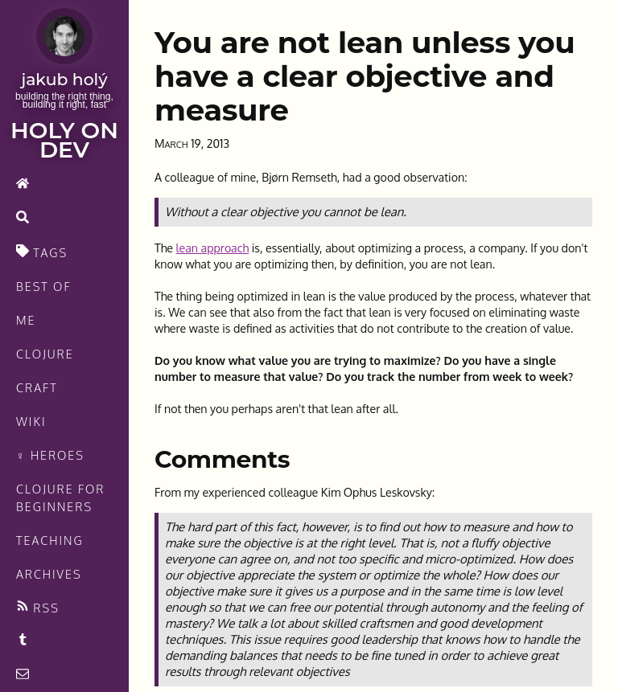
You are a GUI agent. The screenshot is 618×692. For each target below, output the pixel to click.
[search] (64, 218)
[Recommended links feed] (64, 641)
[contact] (64, 675)
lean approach (212, 247)
